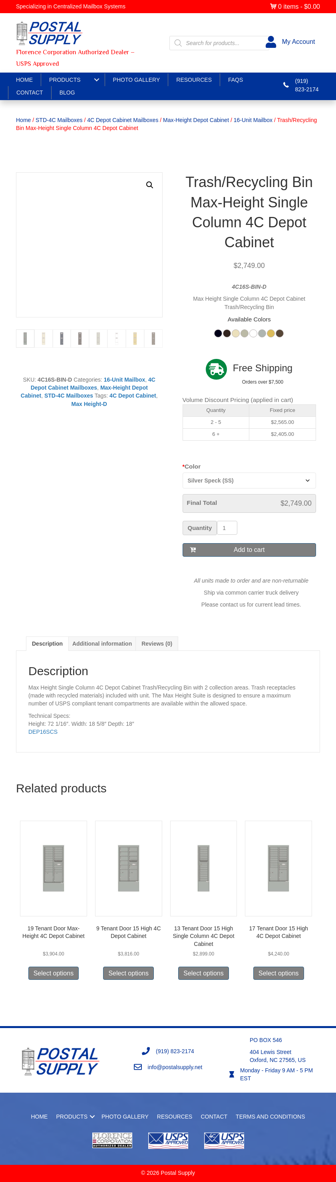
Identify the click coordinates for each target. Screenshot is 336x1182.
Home (24, 80)
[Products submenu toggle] (97, 79)
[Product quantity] (227, 528)
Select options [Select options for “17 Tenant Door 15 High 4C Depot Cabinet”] (278, 973)
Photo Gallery (136, 80)
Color (193, 466)
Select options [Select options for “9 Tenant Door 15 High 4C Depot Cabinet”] (128, 973)
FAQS (235, 80)
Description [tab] (47, 643)
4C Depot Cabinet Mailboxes (122, 120)
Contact (29, 92)
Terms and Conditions (270, 1116)
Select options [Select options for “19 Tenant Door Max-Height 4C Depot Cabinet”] (54, 973)
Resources (194, 80)
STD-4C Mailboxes (59, 120)
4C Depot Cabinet (132, 395)
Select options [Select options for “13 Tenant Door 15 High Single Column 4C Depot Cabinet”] (203, 973)
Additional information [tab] (102, 643)
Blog (67, 92)
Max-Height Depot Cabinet (196, 120)
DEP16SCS (43, 732)
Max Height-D (89, 404)
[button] (150, 185)
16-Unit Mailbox (253, 120)
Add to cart (249, 549)
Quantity (200, 527)
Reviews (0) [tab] (156, 643)
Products (65, 80)
